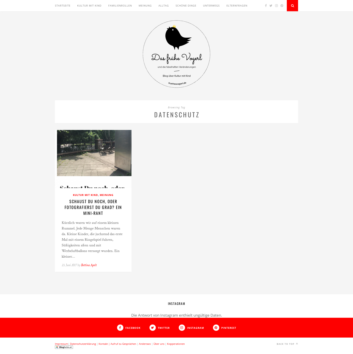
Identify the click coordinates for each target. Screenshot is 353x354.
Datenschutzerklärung (83, 343)
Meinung (145, 5)
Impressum (61, 343)
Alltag (163, 5)
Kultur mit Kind (89, 5)
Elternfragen (236, 5)
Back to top (287, 343)
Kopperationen (176, 343)
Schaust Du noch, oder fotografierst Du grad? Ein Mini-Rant (93, 207)
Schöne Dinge (186, 5)
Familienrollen (120, 5)
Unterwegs (211, 5)
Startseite (62, 5)
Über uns (159, 343)
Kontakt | (105, 343)
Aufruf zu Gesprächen (123, 343)
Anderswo (145, 343)
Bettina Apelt (89, 265)
